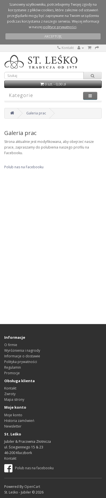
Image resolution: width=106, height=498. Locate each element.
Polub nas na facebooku (29, 468)
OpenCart (32, 486)
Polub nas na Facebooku (24, 167)
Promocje (12, 373)
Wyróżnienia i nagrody (22, 350)
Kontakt (65, 47)
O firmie (10, 344)
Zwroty (10, 393)
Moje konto (13, 415)
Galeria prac (36, 113)
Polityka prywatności (20, 361)
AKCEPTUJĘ (53, 36)
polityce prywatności (59, 27)
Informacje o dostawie (22, 356)
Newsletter (12, 426)
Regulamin (12, 367)
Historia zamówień (19, 420)
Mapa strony (14, 399)
